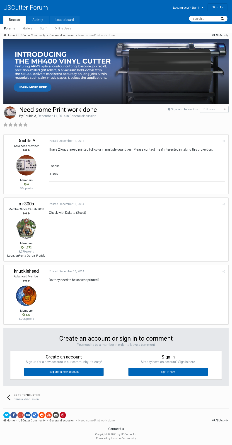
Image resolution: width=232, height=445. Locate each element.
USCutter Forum (25, 7)
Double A (30, 116)
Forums (9, 28)
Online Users (63, 28)
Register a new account (64, 371)
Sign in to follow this (184, 109)
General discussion (83, 116)
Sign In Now (168, 371)
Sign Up (217, 7)
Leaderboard (65, 20)
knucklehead (26, 271)
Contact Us (116, 429)
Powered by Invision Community (116, 438)
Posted (66, 140)
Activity (37, 20)
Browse (14, 20)
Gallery (27, 28)
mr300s (26, 204)
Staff (43, 28)
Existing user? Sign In (188, 7)
